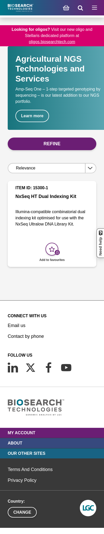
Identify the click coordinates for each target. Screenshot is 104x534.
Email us (16, 325)
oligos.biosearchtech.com (52, 42)
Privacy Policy (22, 480)
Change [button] (22, 512)
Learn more (32, 116)
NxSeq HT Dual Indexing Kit (45, 196)
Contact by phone (26, 336)
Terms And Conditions (30, 469)
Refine (51, 143)
